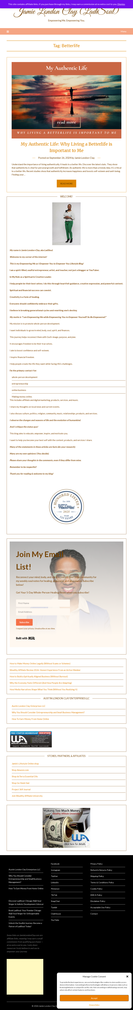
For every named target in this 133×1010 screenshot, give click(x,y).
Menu (123, 31)
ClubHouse (56, 913)
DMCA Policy (96, 895)
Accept (94, 998)
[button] (127, 976)
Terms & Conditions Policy (102, 882)
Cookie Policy (96, 888)
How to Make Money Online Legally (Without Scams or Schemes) (40, 663)
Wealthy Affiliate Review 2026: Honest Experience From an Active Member (45, 670)
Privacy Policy (94, 1005)
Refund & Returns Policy (101, 870)
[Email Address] (43, 611)
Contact (94, 913)
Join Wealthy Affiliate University (27, 796)
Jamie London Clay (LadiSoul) (66, 12)
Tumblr (54, 907)
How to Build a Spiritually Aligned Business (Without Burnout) (39, 676)
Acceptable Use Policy (100, 907)
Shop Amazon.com (20, 770)
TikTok (54, 895)
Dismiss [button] (121, 4)
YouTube (55, 920)
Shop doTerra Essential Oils (25, 776)
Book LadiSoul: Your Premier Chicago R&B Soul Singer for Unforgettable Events (25, 913)
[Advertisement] (25, 977)
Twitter (54, 876)
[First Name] (43, 603)
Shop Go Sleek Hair (21, 783)
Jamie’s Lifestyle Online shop (25, 763)
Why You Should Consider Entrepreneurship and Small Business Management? (48, 712)
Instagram (55, 870)
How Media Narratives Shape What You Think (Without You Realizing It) (43, 689)
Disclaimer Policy (97, 901)
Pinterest (55, 888)
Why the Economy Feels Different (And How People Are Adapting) (41, 683)
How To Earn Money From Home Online (30, 719)
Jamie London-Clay (85, 157)
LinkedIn (55, 882)
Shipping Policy (97, 876)
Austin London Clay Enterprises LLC (28, 706)
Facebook (55, 864)
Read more (66, 183)
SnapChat (55, 901)
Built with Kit (25, 638)
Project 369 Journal (21, 789)
